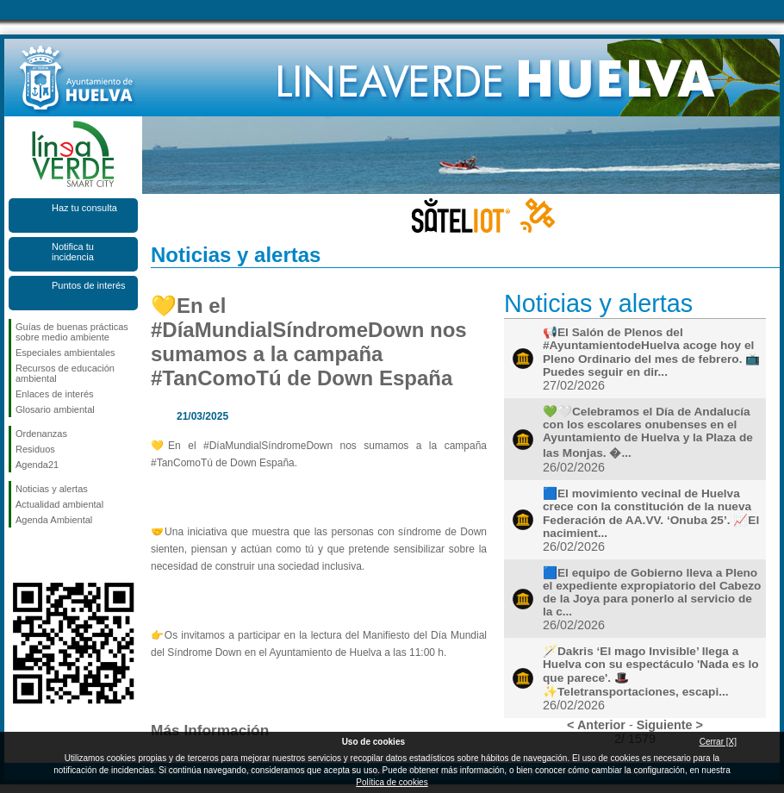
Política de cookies (391, 782)
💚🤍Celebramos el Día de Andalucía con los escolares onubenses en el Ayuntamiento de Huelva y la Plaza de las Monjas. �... (648, 432)
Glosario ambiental (55, 409)
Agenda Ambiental (54, 520)
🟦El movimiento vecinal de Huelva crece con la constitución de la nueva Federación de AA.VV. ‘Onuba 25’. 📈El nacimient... (651, 513)
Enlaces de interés (55, 394)
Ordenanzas (41, 433)
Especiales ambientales (65, 352)
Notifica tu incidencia (73, 251)
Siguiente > (670, 725)
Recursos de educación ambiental (65, 373)
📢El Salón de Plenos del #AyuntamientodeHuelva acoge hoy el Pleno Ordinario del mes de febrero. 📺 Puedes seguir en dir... (651, 352)
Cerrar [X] (718, 741)
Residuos (35, 449)
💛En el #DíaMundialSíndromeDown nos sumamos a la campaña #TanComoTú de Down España (309, 342)
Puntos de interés (89, 285)
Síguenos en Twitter (47, 555)
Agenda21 (37, 464)
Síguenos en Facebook (19, 555)
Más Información (210, 730)
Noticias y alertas (52, 489)
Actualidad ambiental (59, 504)
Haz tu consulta (84, 208)
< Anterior (596, 725)
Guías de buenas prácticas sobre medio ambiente (72, 332)
